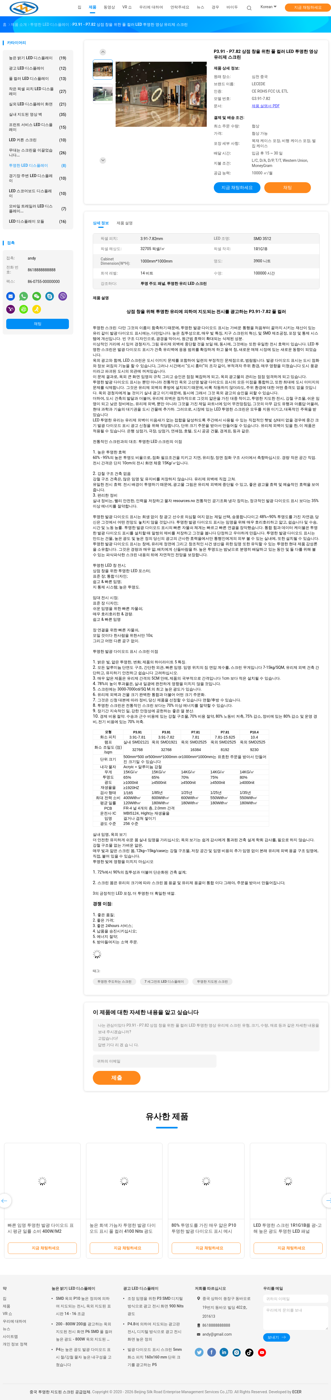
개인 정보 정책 (15, 1344)
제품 (6, 1306)
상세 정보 (101, 223)
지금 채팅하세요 (308, 7)
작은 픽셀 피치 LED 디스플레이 (37, 91)
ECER (296, 1392)
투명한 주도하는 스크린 (114, 981)
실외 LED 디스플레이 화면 (37, 104)
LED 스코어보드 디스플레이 (37, 193)
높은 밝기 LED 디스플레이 (37, 58)
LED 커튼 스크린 (37, 140)
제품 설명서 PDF (266, 106)
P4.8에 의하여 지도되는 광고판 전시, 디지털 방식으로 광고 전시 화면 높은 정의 (155, 1331)
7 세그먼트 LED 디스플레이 (164, 981)
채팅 (38, 323)
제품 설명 (125, 223)
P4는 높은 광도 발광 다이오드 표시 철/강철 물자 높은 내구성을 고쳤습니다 (84, 1357)
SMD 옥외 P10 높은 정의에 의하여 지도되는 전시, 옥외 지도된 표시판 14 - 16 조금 (83, 1306)
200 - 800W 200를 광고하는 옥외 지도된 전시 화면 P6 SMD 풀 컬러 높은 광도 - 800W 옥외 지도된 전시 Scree (84, 1332)
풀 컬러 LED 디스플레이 (37, 78)
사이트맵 (10, 1336)
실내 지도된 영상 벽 (37, 114)
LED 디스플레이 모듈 (37, 221)
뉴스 (6, 1329)
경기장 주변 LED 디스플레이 (37, 178)
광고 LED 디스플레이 (37, 68)
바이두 (232, 7)
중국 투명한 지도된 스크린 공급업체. (61, 1392)
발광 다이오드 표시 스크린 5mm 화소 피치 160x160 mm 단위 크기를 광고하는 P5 (155, 1357)
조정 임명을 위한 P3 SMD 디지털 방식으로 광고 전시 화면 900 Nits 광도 (156, 1306)
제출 (116, 1077)
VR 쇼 (7, 1313)
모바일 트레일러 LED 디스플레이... (37, 208)
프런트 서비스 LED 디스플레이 (37, 127)
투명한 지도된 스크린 (212, 981)
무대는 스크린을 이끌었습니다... (37, 152)
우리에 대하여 (14, 1321)
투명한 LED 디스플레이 (37, 165)
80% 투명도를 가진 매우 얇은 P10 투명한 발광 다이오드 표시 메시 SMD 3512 (203, 1231)
